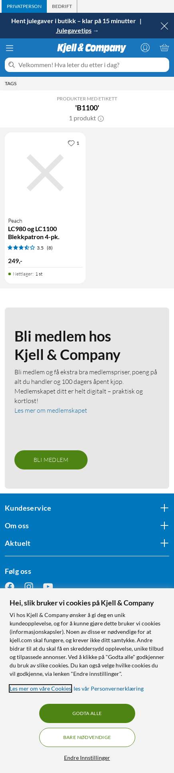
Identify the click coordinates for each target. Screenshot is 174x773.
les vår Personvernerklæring (109, 688)
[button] (101, 118)
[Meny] (9, 48)
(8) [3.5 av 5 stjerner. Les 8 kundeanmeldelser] (50, 248)
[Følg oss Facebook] (9, 586)
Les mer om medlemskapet (50, 410)
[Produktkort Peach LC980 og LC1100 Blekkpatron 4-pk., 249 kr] (45, 172)
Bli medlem (51, 459)
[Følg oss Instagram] (29, 586)
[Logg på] (145, 47)
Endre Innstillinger (87, 757)
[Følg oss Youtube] (48, 586)
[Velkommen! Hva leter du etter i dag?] (92, 65)
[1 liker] (73, 143)
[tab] (24, 6)
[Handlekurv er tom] (164, 47)
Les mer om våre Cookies (40, 688)
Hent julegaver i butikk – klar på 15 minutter (74, 20)
